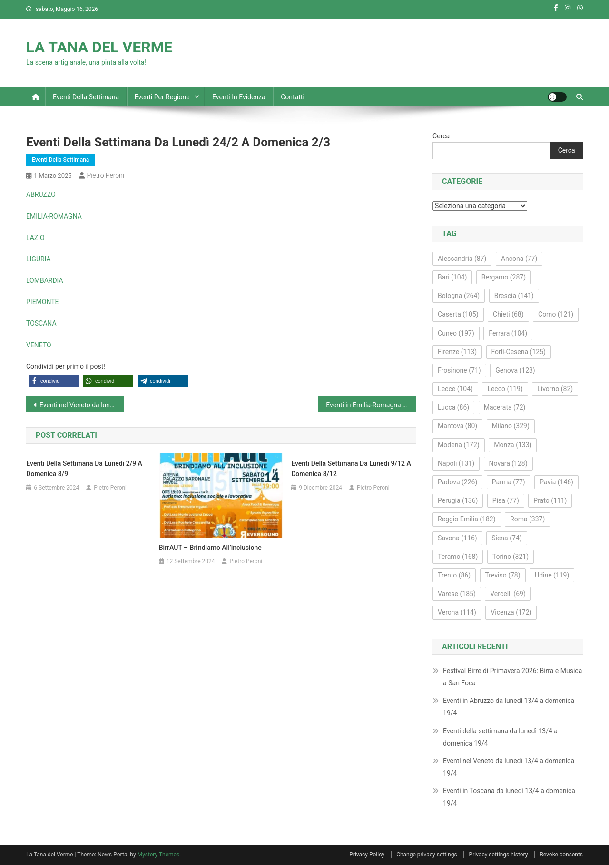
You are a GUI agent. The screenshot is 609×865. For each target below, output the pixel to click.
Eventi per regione (162, 97)
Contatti (292, 97)
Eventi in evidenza (238, 97)
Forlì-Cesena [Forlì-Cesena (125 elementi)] (518, 352)
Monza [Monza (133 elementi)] (512, 445)
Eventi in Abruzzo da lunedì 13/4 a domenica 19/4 (508, 707)
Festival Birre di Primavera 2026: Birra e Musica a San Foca (512, 677)
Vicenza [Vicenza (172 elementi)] (511, 612)
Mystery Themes (158, 854)
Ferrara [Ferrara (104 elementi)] (508, 333)
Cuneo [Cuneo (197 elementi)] (456, 333)
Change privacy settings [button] (426, 854)
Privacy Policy (366, 854)
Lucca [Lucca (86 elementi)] (453, 407)
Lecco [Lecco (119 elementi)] (504, 389)
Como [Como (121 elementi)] (555, 314)
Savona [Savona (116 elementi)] (457, 538)
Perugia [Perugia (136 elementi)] (458, 500)
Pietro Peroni (105, 175)
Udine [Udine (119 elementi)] (552, 575)
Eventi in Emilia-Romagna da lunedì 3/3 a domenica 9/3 (371, 405)
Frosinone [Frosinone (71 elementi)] (459, 370)
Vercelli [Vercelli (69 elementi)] (508, 593)
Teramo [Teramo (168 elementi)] (458, 556)
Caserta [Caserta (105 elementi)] (458, 314)
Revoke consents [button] (561, 854)
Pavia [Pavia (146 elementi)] (556, 482)
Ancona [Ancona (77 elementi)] (519, 258)
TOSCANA (41, 323)
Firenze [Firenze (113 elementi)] (457, 352)
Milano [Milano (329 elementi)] (511, 426)
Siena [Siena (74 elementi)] (506, 538)
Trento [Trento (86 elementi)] (454, 575)
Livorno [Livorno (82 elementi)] (555, 389)
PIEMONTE (42, 302)
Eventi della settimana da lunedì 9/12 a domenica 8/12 (351, 469)
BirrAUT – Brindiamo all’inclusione (210, 547)
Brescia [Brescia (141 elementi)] (514, 295)
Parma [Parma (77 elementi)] (508, 482)
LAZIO (35, 237)
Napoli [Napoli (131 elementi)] (456, 463)
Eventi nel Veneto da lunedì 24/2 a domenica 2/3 (81, 405)
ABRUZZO (41, 194)
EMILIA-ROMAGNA (54, 216)
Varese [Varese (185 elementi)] (457, 593)
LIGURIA (38, 259)
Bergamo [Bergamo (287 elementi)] (503, 277)
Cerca (441, 136)
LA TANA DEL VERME (99, 47)
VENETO (38, 345)
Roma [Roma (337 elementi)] (527, 519)
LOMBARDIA (44, 280)
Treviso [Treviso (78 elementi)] (503, 575)
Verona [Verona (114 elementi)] (457, 612)
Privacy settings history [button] (498, 854)
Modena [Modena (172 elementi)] (459, 445)
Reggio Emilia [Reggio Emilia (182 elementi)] (466, 519)
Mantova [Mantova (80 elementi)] (457, 426)
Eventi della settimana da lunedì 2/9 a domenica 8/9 (84, 469)
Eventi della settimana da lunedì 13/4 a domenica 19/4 (500, 737)
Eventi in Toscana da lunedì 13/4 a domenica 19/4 (509, 797)
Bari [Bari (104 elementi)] (452, 277)
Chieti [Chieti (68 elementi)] (508, 314)
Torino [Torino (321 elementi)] (510, 556)
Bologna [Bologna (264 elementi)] (459, 295)
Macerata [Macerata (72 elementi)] (505, 407)
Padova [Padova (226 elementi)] (457, 482)
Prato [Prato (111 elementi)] (550, 500)
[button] (54, 381)
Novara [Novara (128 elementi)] (508, 463)
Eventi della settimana (86, 97)
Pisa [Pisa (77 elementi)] (505, 500)
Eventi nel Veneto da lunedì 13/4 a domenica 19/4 (508, 767)
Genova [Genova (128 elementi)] (515, 370)
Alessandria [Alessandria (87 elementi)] (462, 258)
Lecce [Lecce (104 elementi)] (455, 389)
